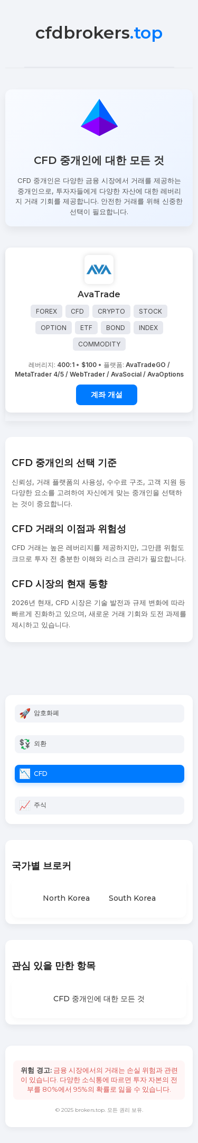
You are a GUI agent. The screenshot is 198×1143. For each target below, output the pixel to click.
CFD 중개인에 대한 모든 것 (99, 998)
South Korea (132, 898)
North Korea (66, 898)
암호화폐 (46, 713)
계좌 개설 (106, 394)
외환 (40, 743)
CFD (41, 774)
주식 (40, 805)
